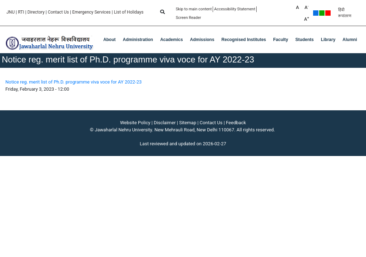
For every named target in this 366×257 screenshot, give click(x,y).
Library (328, 39)
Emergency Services (91, 12)
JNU (10, 12)
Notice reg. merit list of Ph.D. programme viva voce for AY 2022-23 (73, 82)
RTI (21, 12)
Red (328, 13)
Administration (138, 39)
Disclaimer (164, 122)
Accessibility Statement (234, 9)
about (109, 39)
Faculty (280, 39)
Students (304, 39)
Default (315, 13)
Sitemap (187, 122)
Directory (36, 12)
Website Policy (135, 122)
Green (322, 13)
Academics (171, 39)
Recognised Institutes (244, 39)
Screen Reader (188, 17)
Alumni (349, 39)
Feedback (236, 122)
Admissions (202, 39)
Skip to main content (194, 9)
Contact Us (58, 12)
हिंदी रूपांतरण (344, 12)
